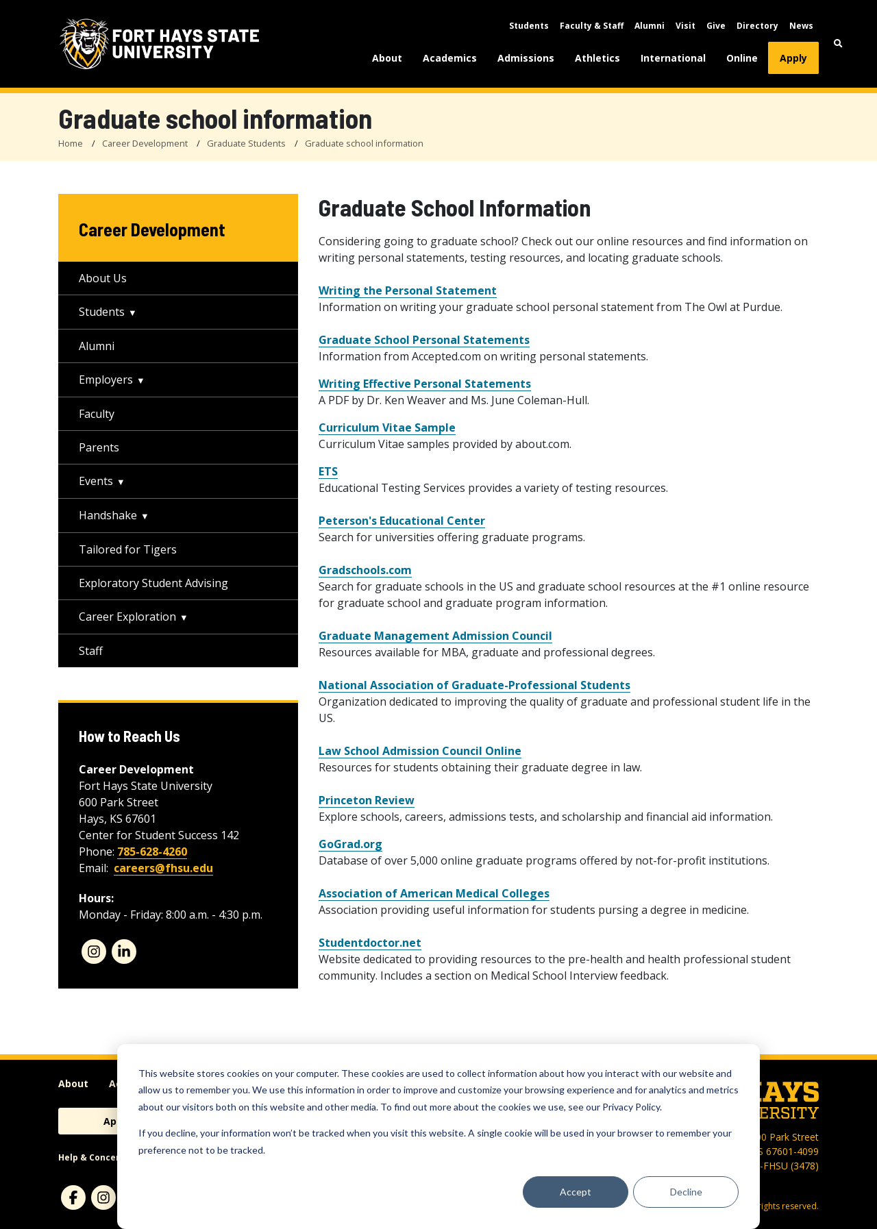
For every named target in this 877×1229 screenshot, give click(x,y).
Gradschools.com (365, 570)
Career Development (145, 143)
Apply (793, 57)
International (673, 57)
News (801, 26)
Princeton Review (367, 800)
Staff (91, 650)
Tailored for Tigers (128, 549)
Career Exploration (127, 616)
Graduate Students (246, 143)
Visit (685, 26)
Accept (575, 1191)
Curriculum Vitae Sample (387, 427)
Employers (106, 379)
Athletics (597, 57)
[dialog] (438, 1136)
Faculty (96, 413)
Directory (757, 26)
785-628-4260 (152, 851)
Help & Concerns (94, 1157)
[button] (838, 43)
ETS (328, 471)
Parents (99, 447)
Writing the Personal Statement (408, 290)
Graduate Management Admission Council (435, 635)
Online (742, 57)
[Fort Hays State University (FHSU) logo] (159, 44)
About (387, 57)
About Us (103, 278)
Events (96, 480)
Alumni (649, 26)
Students (529, 26)
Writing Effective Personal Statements (425, 383)
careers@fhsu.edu (163, 868)
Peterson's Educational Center (402, 520)
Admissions (525, 57)
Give (716, 26)
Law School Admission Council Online (420, 750)
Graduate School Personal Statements (424, 339)
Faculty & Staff (591, 26)
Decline (686, 1191)
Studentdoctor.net (370, 942)
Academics (450, 57)
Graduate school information (364, 143)
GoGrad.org (350, 844)
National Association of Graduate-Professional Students (474, 685)
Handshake (108, 515)
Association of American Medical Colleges (434, 893)
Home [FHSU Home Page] (70, 143)
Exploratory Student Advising (153, 583)
